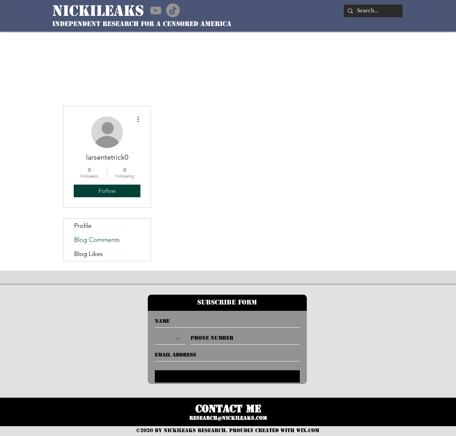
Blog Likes (88, 254)
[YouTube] (156, 10)
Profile (83, 226)
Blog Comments (97, 240)
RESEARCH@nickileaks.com (228, 418)
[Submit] (227, 376)
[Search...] (372, 11)
